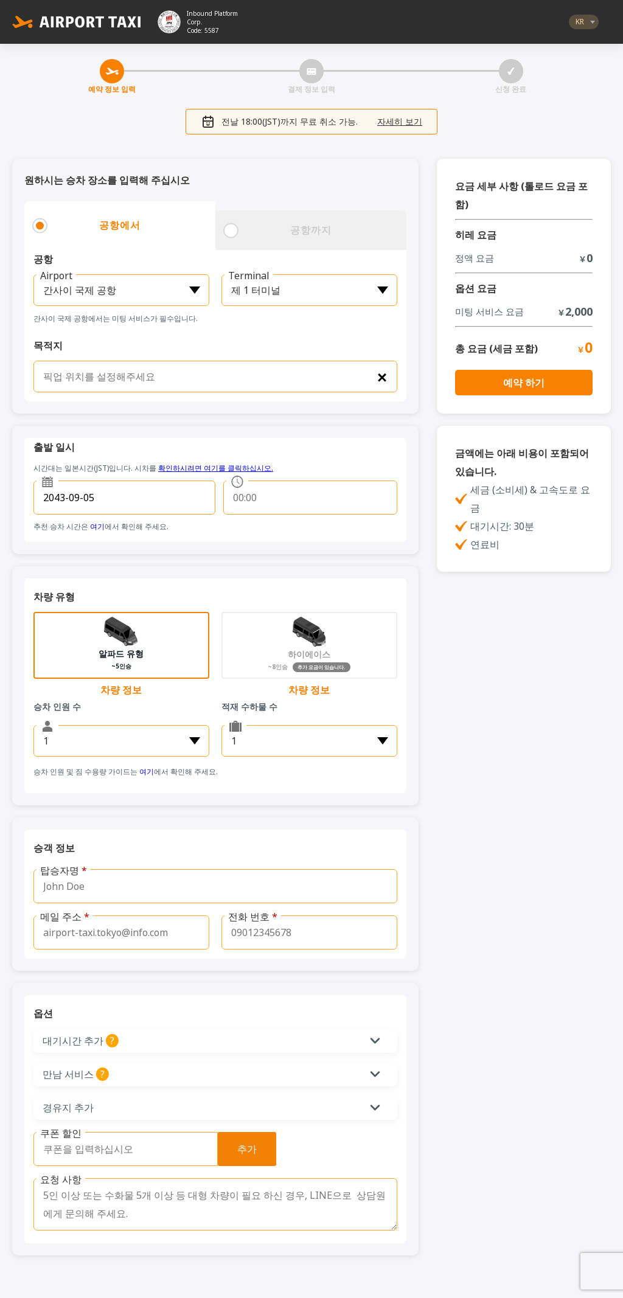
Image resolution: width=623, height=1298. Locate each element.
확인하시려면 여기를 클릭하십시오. (215, 468)
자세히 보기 (399, 121)
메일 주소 (64, 916)
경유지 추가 (68, 1108)
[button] (215, 1041)
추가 (247, 1149)
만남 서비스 (136, 1074)
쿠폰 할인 (61, 1133)
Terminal (249, 275)
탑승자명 (63, 870)
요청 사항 (61, 1179)
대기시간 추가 (140, 1041)
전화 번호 (252, 916)
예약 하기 (524, 382)
